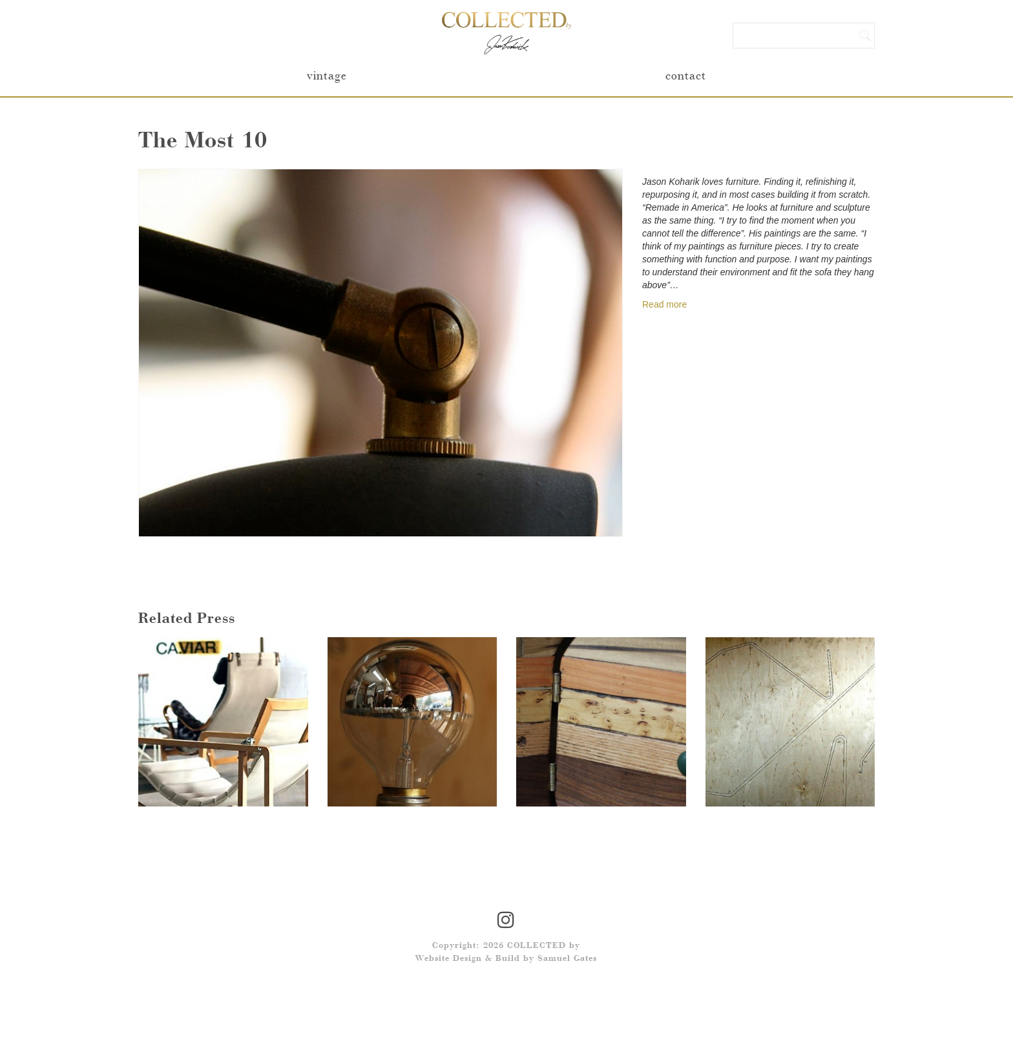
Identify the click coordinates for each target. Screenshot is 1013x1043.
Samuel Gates (567, 959)
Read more (664, 304)
